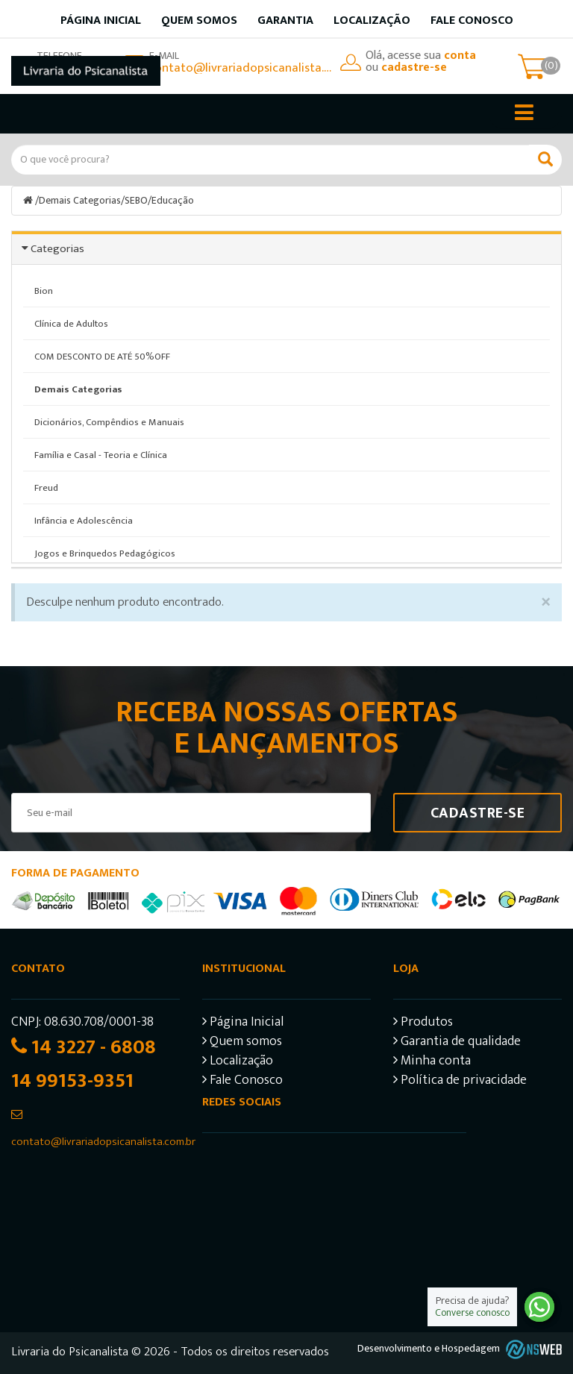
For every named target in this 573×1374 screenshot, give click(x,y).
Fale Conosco (471, 20)
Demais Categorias (80, 200)
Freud (46, 487)
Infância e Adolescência (83, 520)
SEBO (136, 200)
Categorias (57, 248)
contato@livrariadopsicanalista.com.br (241, 68)
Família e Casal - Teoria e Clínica (100, 454)
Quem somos (199, 20)
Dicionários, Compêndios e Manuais (109, 421)
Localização (372, 20)
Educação (173, 200)
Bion (43, 290)
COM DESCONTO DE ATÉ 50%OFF (102, 356)
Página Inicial (243, 1023)
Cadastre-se (477, 812)
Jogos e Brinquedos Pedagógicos (104, 553)
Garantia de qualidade (457, 1042)
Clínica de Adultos (71, 323)
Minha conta (432, 1062)
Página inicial (100, 20)
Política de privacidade (460, 1081)
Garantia (285, 20)
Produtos (423, 1023)
